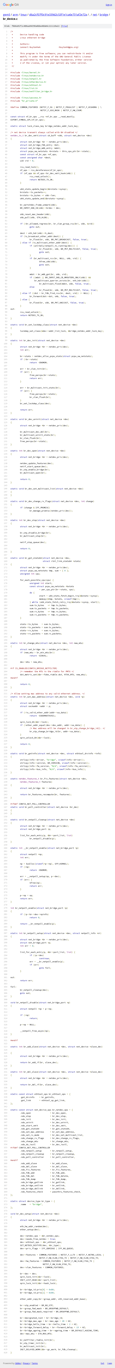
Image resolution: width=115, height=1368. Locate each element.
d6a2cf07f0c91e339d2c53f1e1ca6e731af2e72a (58, 14)
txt (102, 1363)
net (95, 14)
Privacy (26, 1363)
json (109, 1363)
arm (15, 14)
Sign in (109, 4)
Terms (34, 1363)
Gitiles (18, 1363)
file (64, 26)
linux (24, 14)
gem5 (6, 14)
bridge (104, 14)
